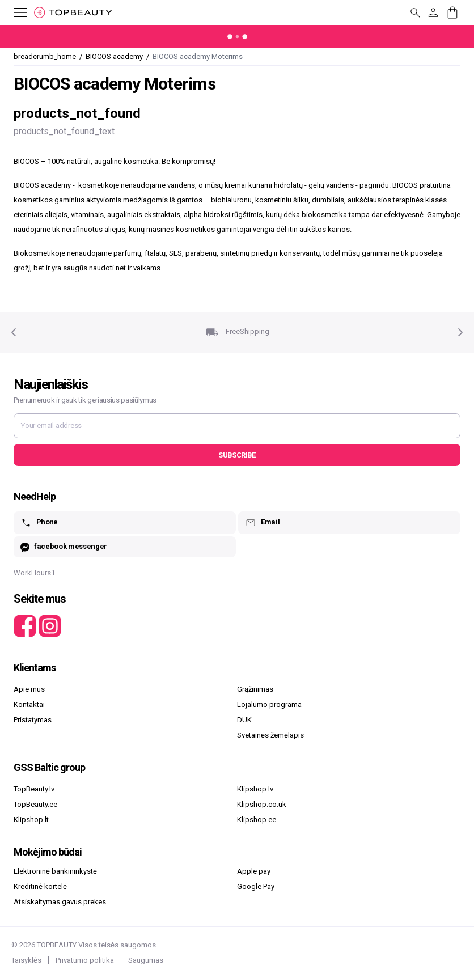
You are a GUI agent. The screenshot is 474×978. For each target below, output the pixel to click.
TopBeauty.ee (35, 804)
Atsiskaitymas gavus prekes (60, 901)
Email (262, 522)
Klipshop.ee (256, 819)
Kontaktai (29, 704)
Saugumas (145, 960)
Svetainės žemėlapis (270, 735)
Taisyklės (26, 960)
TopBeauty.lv (34, 789)
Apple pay (253, 871)
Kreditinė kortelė (40, 886)
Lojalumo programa (269, 704)
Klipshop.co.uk (261, 804)
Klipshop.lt (31, 819)
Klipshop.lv (255, 789)
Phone (39, 522)
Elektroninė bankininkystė (55, 871)
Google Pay (255, 886)
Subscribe (236, 455)
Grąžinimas (255, 689)
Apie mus (29, 689)
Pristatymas (33, 719)
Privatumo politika (85, 960)
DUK (244, 719)
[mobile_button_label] (13, 12)
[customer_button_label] (433, 12)
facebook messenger (63, 547)
